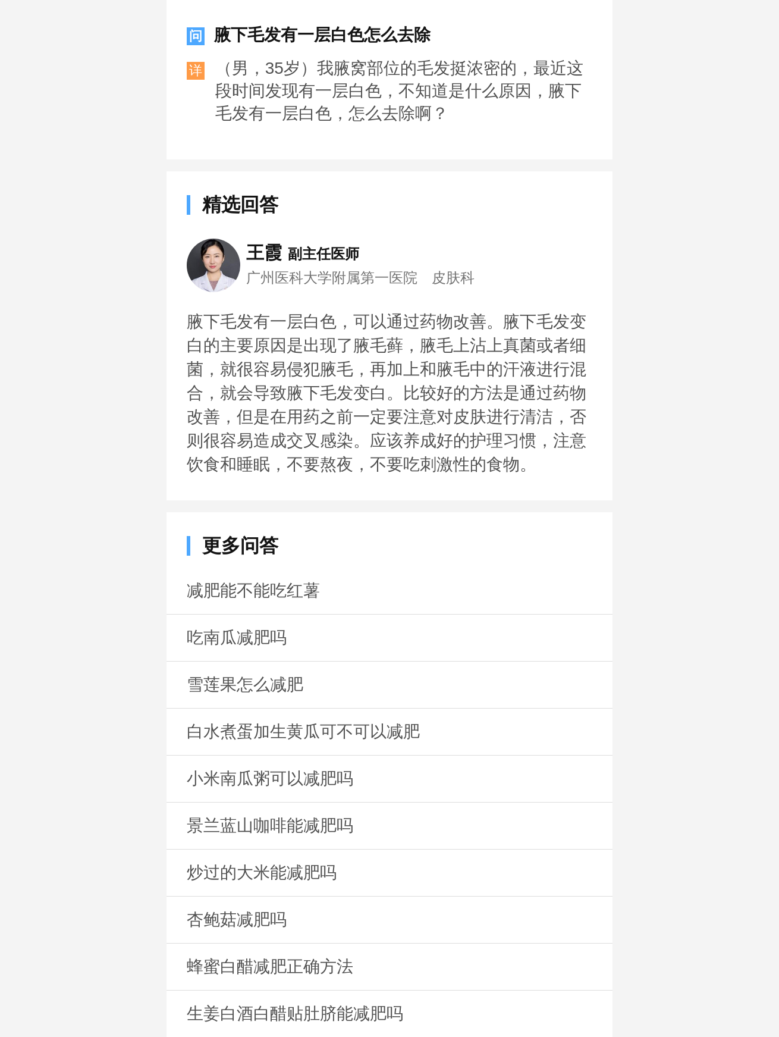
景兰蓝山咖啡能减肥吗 (270, 825)
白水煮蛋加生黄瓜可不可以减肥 (303, 731)
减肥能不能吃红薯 (253, 590)
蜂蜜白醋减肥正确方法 (270, 966)
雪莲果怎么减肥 (245, 684)
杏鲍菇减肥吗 (237, 919)
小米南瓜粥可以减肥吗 (270, 778)
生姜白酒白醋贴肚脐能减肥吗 (295, 1013)
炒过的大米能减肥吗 (262, 872)
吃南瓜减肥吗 (237, 637)
